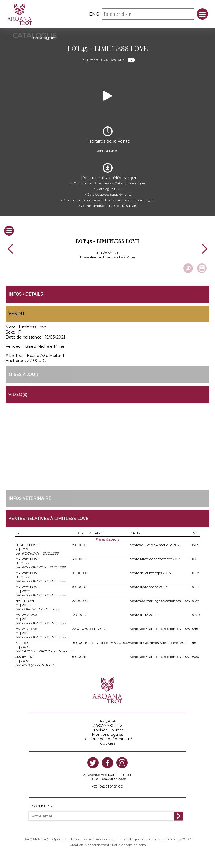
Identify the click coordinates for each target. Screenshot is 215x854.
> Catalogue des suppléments (107, 194)
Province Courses (107, 730)
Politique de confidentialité (107, 739)
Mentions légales (107, 734)
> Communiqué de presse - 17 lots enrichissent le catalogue (107, 200)
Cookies (107, 743)
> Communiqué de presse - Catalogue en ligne (108, 183)
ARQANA (107, 721)
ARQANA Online (107, 725)
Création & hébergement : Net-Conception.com (107, 845)
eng (94, 14)
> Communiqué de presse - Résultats (107, 205)
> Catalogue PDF (107, 189)
